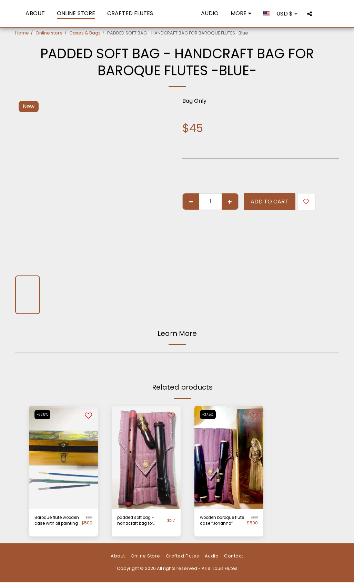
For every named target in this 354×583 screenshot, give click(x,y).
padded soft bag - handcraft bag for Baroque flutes (138, 521)
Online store (49, 33)
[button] (319, 14)
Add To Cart (269, 201)
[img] (146, 457)
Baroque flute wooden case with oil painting (55, 521)
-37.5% (43, 414)
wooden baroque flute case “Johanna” (223, 521)
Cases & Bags (85, 33)
